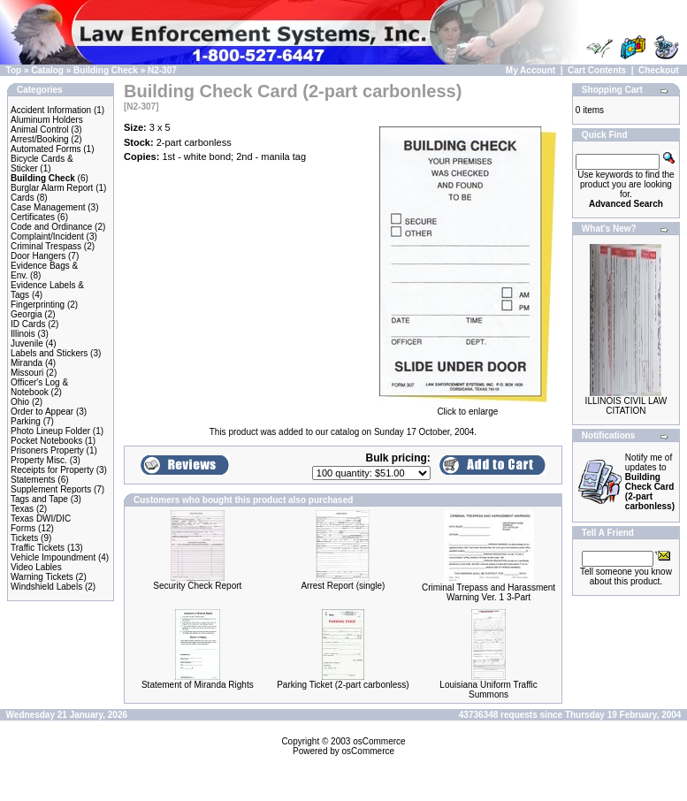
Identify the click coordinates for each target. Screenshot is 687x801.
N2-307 (162, 70)
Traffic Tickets (38, 548)
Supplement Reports (51, 489)
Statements (33, 479)
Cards (22, 197)
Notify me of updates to (650, 482)
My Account (530, 70)
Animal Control (40, 129)
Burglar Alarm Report (52, 188)
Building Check (105, 70)
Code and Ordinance (51, 227)
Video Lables (36, 567)
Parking (26, 421)
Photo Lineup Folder (50, 431)
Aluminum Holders (47, 120)
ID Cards (28, 324)
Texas (22, 509)
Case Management (48, 207)
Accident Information (51, 110)
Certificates (33, 217)
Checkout (658, 70)
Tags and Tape (39, 499)
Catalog (47, 70)
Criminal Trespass (46, 246)
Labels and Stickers (49, 353)
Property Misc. (39, 460)
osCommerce (379, 741)
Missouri (27, 373)
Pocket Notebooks (46, 441)
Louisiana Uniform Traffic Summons (488, 689)
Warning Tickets (42, 577)
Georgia (26, 314)
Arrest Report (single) (343, 586)
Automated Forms (45, 149)
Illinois (23, 334)
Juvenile (27, 343)
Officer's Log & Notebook (39, 387)
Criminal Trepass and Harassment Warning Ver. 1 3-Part (488, 592)
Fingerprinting (38, 304)
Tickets (24, 538)
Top (14, 70)
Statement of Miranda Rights (197, 685)
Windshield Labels (46, 586)
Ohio (20, 402)
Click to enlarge (467, 407)
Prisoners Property (47, 450)
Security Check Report (197, 586)
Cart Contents (597, 70)
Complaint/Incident (47, 236)
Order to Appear (42, 411)
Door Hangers (38, 256)
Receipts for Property (52, 470)
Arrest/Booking (40, 139)
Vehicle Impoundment (53, 557)
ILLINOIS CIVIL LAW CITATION (626, 406)
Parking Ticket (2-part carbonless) (343, 685)
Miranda (26, 363)
